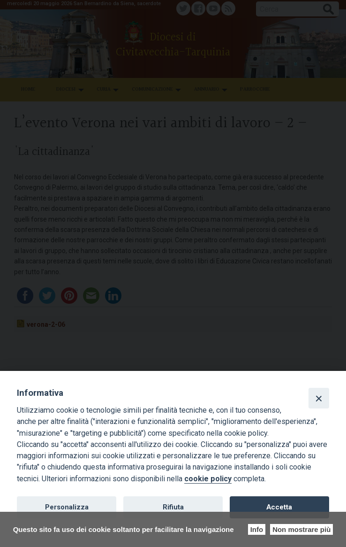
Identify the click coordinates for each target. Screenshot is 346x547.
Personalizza (67, 507)
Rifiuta (173, 507)
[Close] (318, 398)
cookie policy (208, 478)
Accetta (279, 507)
